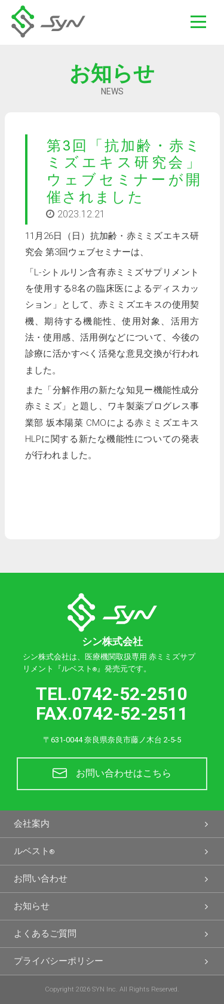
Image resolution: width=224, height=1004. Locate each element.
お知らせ (112, 906)
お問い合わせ (112, 878)
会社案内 (112, 823)
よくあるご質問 (112, 933)
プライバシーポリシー (112, 961)
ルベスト (112, 851)
